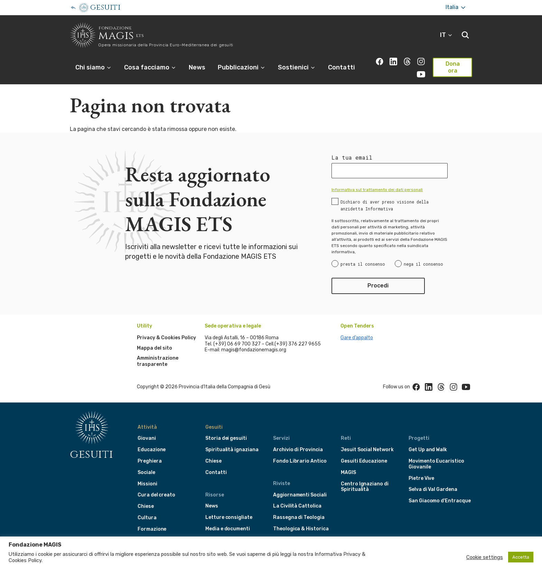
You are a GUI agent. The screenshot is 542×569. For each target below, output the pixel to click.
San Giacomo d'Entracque (440, 501)
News (197, 67)
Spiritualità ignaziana (232, 450)
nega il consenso (423, 264)
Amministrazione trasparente (157, 361)
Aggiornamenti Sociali (300, 495)
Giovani (147, 438)
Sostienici (297, 67)
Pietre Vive (421, 478)
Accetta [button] (520, 557)
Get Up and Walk (428, 450)
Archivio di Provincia (298, 450)
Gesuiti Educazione (364, 461)
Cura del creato (156, 495)
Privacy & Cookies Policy (166, 338)
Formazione (152, 529)
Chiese (146, 506)
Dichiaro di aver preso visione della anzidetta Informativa (384, 205)
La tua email (351, 157)
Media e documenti (227, 529)
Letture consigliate (228, 517)
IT (446, 35)
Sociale (146, 472)
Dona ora (453, 67)
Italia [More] (456, 7)
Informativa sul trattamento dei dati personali (377, 189)
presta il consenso (362, 264)
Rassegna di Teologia (299, 517)
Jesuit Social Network (367, 450)
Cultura (147, 518)
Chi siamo (93, 67)
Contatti (341, 67)
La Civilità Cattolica (297, 506)
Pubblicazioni (241, 67)
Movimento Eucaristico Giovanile (436, 464)
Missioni (147, 484)
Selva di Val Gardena (433, 489)
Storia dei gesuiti (226, 438)
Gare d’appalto (356, 338)
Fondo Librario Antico (300, 461)
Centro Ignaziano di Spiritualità (365, 487)
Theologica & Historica (301, 529)
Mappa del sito (154, 348)
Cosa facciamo (150, 67)
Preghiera (149, 461)
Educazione (152, 450)
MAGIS (348, 472)
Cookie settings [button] (484, 557)
